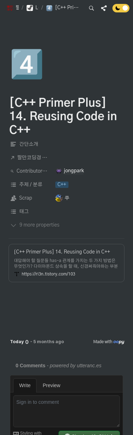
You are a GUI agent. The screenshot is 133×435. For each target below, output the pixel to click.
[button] (12, 8)
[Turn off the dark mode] (120, 10)
